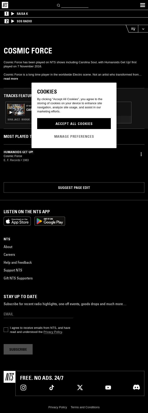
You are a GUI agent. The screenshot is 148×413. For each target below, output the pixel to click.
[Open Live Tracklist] (132, 29)
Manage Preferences (74, 136)
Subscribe (18, 349)
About (8, 246)
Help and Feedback (18, 262)
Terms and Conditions (85, 407)
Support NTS (13, 270)
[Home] (5, 5)
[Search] (58, 5)
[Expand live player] (143, 29)
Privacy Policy (53, 332)
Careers (9, 254)
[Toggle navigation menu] (142, 5)
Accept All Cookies (74, 123)
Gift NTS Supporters (18, 278)
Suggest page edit (74, 187)
